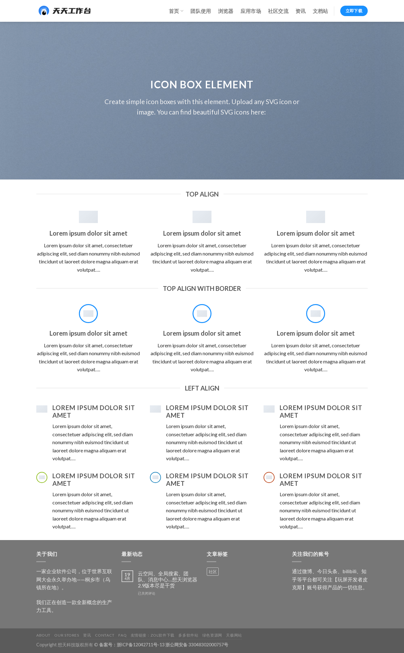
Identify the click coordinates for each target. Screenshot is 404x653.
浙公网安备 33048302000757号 (196, 644)
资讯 (300, 11)
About (43, 635)
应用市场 (251, 11)
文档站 (320, 11)
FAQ (122, 635)
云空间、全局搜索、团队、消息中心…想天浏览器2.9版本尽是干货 (167, 579)
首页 (176, 11)
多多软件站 (188, 635)
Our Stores (66, 635)
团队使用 (200, 11)
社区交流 (278, 11)
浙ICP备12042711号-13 (140, 644)
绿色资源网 (212, 635)
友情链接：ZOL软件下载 (153, 635)
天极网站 (234, 635)
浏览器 (226, 11)
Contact (105, 635)
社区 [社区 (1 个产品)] (213, 571)
